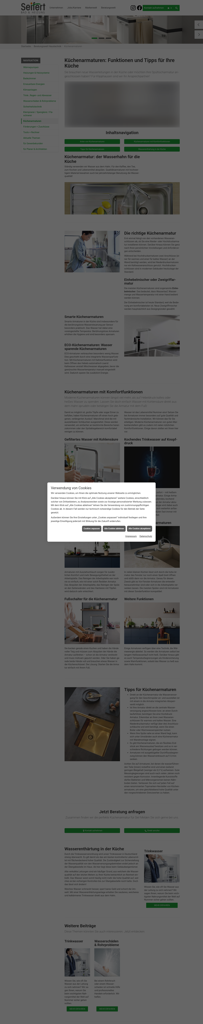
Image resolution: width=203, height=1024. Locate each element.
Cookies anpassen (92, 503)
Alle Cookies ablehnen (114, 503)
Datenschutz (146, 510)
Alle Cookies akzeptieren (140, 503)
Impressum (131, 510)
